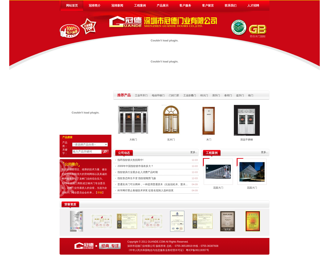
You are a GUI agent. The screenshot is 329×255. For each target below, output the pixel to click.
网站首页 (72, 5)
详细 (99, 192)
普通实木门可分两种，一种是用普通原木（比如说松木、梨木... (153, 184)
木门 (208, 139)
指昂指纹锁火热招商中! (130, 160)
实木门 (171, 139)
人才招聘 (253, 5)
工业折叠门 (189, 95)
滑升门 (216, 95)
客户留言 (208, 5)
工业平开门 (141, 95)
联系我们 (230, 5)
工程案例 (140, 5)
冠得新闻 (117, 5)
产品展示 (162, 5)
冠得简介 (95, 5)
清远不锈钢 (246, 139)
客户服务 (185, 5)
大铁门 (133, 139)
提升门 (240, 95)
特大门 (204, 95)
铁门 (250, 95)
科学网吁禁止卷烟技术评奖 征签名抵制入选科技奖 (146, 190)
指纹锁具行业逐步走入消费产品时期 (138, 172)
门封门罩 (174, 95)
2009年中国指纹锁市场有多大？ (135, 166)
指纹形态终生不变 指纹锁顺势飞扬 (137, 178)
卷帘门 (228, 95)
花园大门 (218, 187)
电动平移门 (158, 95)
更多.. (193, 152)
